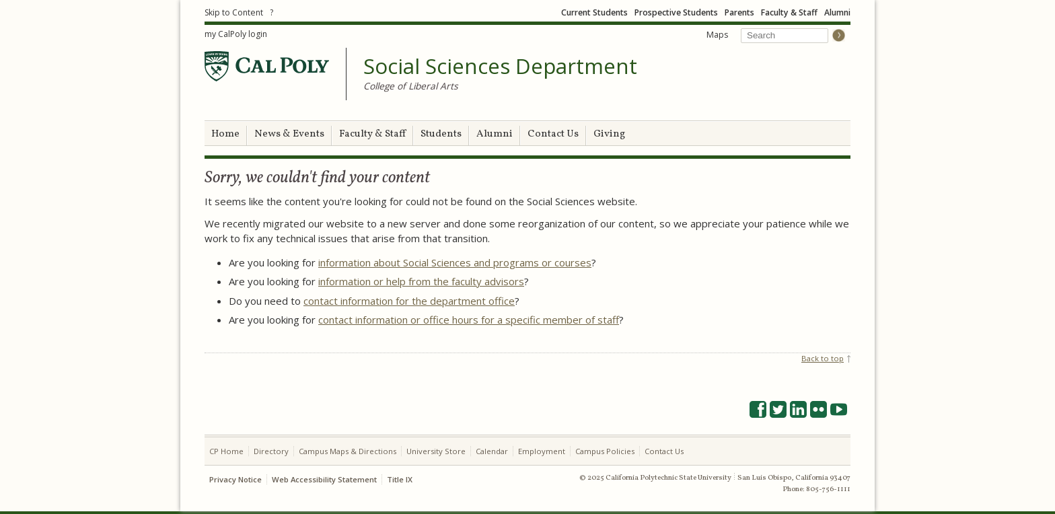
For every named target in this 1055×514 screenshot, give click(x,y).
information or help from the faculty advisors (421, 281)
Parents (739, 12)
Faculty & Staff (789, 12)
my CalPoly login (236, 34)
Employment (541, 451)
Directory (271, 451)
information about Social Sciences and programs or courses (454, 262)
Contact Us (553, 134)
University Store (436, 451)
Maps (717, 34)
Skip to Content (234, 12)
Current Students (594, 12)
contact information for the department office (409, 300)
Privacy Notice (235, 479)
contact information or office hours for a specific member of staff (468, 319)
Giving (609, 134)
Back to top (822, 358)
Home (225, 134)
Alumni (837, 12)
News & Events (289, 134)
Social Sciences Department (500, 66)
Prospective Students (676, 12)
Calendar (492, 451)
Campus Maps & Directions (347, 451)
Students (441, 134)
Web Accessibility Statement (324, 479)
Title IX (399, 479)
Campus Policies (604, 451)
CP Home (226, 451)
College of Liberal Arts (410, 85)
